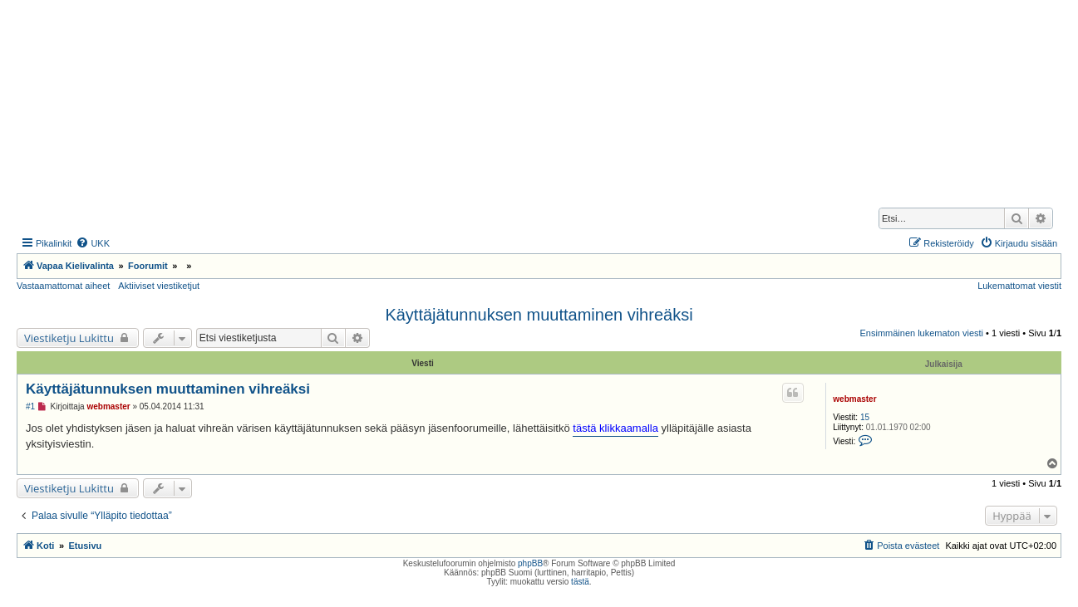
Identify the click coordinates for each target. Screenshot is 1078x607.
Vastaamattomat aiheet (63, 286)
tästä (580, 581)
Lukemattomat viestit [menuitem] (1019, 286)
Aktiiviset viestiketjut (158, 286)
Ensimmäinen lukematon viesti (921, 333)
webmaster (854, 399)
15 (864, 417)
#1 (30, 406)
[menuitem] (93, 243)
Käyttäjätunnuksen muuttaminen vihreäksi (538, 315)
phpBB (530, 563)
